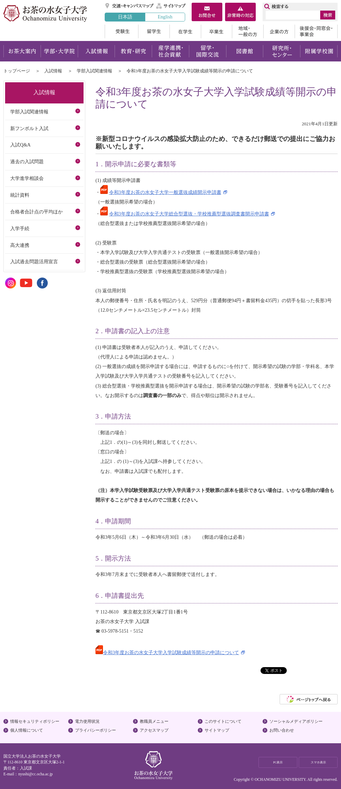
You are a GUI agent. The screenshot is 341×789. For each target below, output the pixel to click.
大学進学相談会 (27, 178)
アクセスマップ (154, 730)
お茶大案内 (22, 51)
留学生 (153, 31)
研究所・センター (281, 51)
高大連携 (19, 245)
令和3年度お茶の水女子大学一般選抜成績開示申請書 (165, 192)
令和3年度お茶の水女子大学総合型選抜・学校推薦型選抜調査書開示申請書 (189, 213)
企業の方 (279, 31)
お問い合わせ (281, 730)
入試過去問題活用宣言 (34, 261)
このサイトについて (223, 721)
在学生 (185, 31)
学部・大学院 (59, 51)
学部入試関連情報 (94, 70)
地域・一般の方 (247, 31)
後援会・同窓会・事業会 (316, 31)
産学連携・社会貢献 (170, 51)
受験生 (121, 31)
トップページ (16, 70)
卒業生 (216, 31)
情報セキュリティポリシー (34, 721)
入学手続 (19, 228)
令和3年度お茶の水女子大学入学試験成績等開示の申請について (171, 652)
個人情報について (26, 730)
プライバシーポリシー (95, 730)
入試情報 (96, 51)
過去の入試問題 (27, 161)
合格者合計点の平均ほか (36, 211)
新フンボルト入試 (29, 128)
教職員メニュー (154, 721)
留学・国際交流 (207, 51)
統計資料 (19, 195)
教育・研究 (133, 51)
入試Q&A (20, 144)
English (165, 16)
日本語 (125, 16)
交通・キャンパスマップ (129, 6)
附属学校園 (319, 51)
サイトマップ (171, 6)
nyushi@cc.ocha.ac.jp (35, 774)
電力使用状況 (87, 721)
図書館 (244, 51)
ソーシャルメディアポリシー (296, 721)
